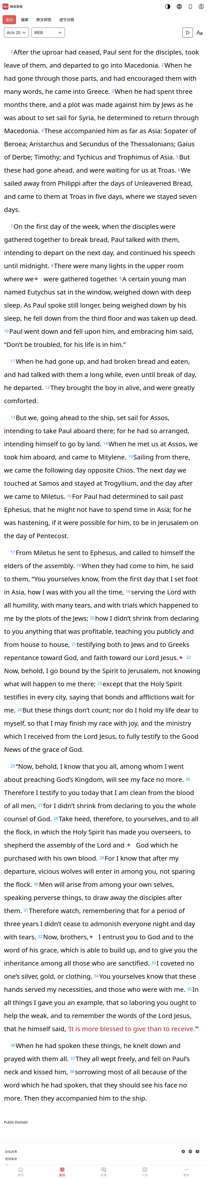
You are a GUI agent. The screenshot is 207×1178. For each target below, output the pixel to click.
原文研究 (43, 19)
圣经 (9, 19)
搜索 (24, 19)
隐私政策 (11, 1151)
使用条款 (11, 1159)
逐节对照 (66, 19)
